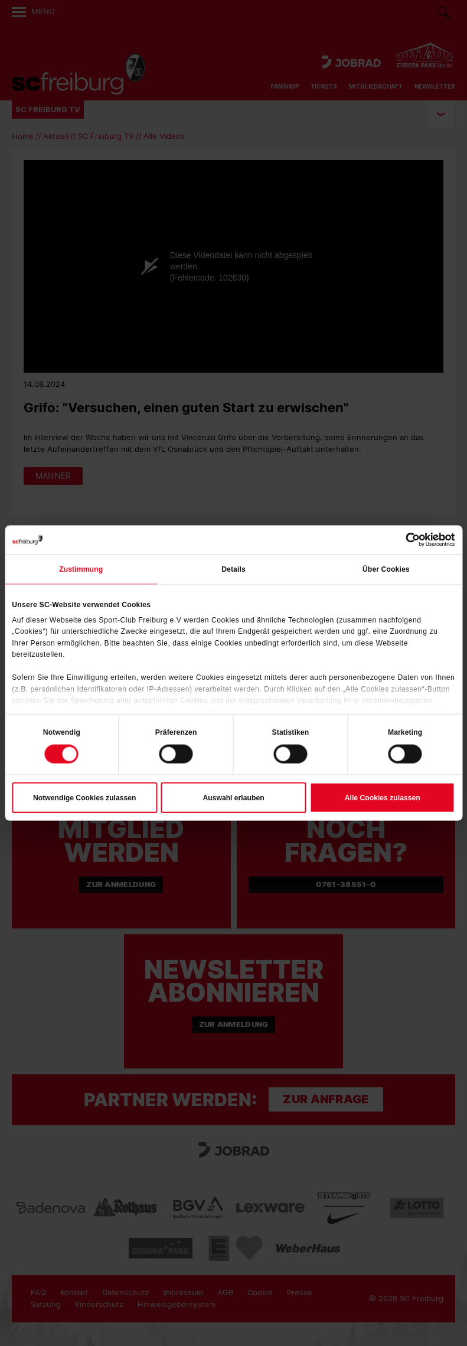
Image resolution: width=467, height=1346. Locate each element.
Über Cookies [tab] (386, 569)
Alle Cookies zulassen (382, 798)
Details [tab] (233, 569)
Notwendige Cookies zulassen (84, 798)
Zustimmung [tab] (81, 569)
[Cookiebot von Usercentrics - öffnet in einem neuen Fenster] (403, 539)
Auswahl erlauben (233, 798)
